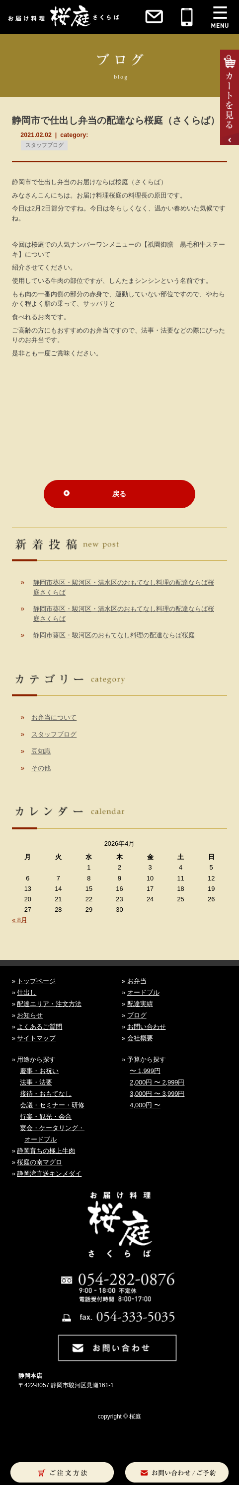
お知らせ (30, 1015)
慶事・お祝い (39, 1071)
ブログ (137, 1015)
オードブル (143, 992)
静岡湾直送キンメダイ (49, 1173)
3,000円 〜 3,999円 (157, 1093)
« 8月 (19, 920)
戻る (119, 494)
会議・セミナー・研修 (52, 1105)
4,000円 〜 (145, 1105)
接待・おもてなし (46, 1093)
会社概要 (140, 1038)
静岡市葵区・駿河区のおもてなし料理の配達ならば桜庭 (114, 635)
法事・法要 (36, 1082)
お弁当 (137, 981)
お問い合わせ (146, 1026)
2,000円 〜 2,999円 (157, 1082)
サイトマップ (36, 1038)
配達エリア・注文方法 (49, 1004)
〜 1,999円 (145, 1071)
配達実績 (140, 1004)
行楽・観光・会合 (46, 1116)
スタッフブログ (44, 145)
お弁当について (54, 717)
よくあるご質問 (39, 1026)
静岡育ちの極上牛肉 (46, 1150)
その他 (41, 768)
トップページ (36, 981)
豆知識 (41, 751)
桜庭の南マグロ (39, 1162)
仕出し (26, 992)
